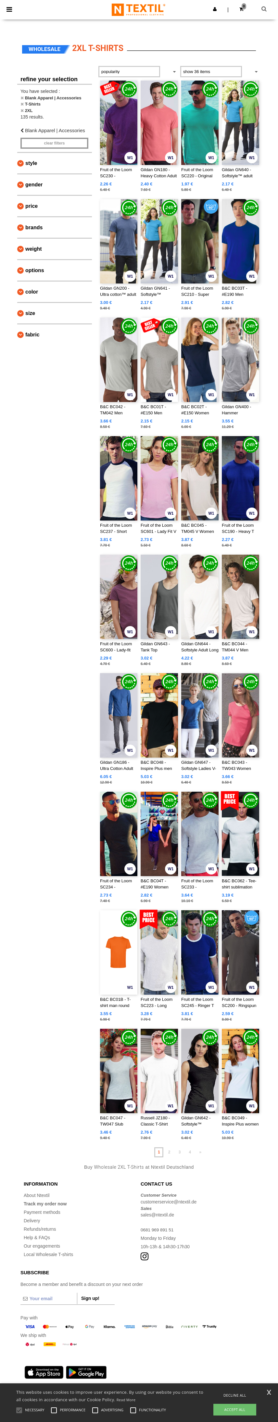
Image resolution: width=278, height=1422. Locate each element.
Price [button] (31, 206)
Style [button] (31, 163)
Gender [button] (34, 184)
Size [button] (30, 313)
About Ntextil (36, 1195)
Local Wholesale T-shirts (48, 1254)
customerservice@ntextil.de (168, 1201)
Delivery (32, 1220)
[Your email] (48, 1298)
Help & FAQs (37, 1237)
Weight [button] (33, 249)
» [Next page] (200, 1152)
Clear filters (54, 143)
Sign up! (90, 1298)
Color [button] (31, 292)
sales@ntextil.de (157, 1214)
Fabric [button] (32, 334)
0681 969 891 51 (158, 1229)
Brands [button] (34, 227)
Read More (126, 1399)
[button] (215, 9)
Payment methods (42, 1212)
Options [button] (34, 270)
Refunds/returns (40, 1229)
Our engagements (42, 1246)
